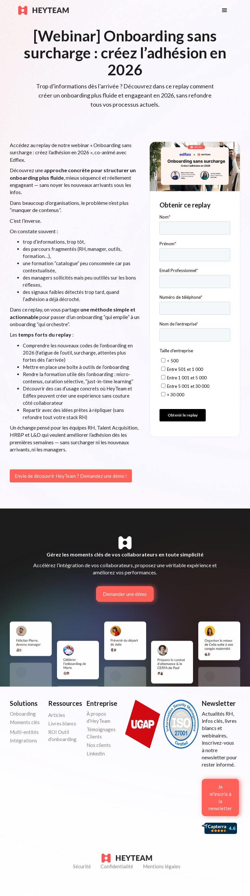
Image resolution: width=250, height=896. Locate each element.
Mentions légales (161, 866)
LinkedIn (96, 753)
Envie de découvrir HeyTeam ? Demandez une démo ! (71, 476)
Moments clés (25, 722)
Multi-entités (24, 732)
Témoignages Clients (101, 732)
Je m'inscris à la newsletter (220, 797)
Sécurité (82, 866)
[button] (224, 10)
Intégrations (23, 740)
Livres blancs (62, 723)
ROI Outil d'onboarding (62, 735)
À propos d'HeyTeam (98, 717)
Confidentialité (117, 866)
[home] (113, 10)
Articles (56, 715)
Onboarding (23, 714)
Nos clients (99, 745)
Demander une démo (125, 594)
